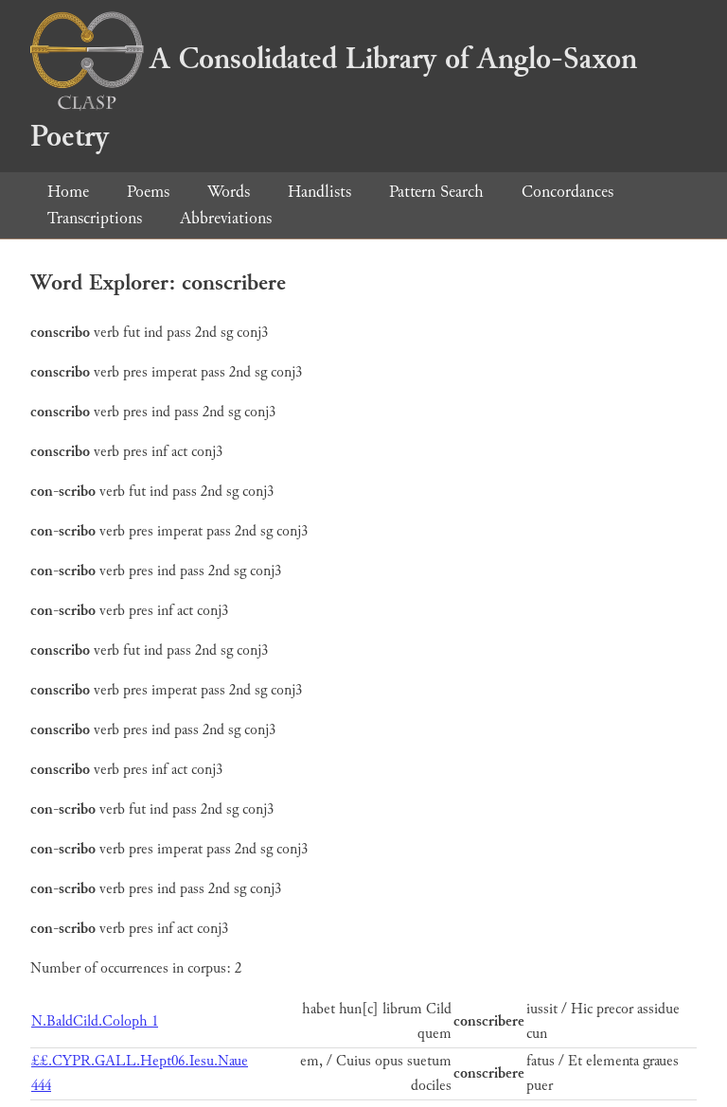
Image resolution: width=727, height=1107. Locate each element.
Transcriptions (94, 218)
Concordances (567, 191)
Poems (148, 191)
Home (68, 191)
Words (228, 191)
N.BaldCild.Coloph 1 (94, 1021)
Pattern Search (436, 191)
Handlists (319, 191)
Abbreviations (226, 218)
